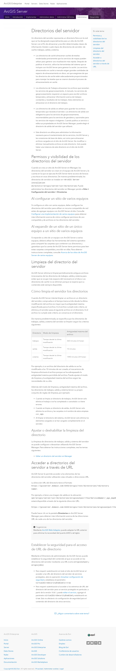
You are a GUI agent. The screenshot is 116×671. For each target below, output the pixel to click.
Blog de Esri (64, 645)
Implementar (31, 17)
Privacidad (39, 666)
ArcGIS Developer (38, 652)
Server (6, 645)
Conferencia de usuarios (69, 649)
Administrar (82, 17)
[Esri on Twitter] (88, 640)
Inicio (7, 17)
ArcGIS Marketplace (39, 660)
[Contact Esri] (99, 640)
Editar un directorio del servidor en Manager (54, 455)
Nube (52, 4)
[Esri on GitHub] (95, 640)
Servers (34, 4)
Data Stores (44, 4)
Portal (27, 4)
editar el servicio (69, 590)
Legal (62, 666)
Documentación (10, 660)
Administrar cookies (51, 666)
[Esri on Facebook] (92, 640)
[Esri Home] (91, 633)
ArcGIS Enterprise (13, 3)
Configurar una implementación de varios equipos (53, 213)
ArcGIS (34, 649)
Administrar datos (47, 17)
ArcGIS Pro (35, 641)
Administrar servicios (65, 17)
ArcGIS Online (37, 638)
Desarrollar (94, 17)
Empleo (62, 641)
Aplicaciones (62, 4)
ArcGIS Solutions (38, 656)
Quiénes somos (65, 638)
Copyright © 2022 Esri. (12, 666)
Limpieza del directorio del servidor (98, 51)
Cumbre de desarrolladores (70, 652)
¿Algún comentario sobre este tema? (73, 611)
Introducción (18, 17)
